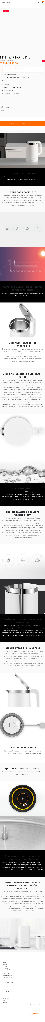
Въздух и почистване (8, 977)
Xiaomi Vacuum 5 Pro (8, 979)
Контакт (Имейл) (35, 1005)
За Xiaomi (5, 964)
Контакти (5, 966)
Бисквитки (5, 996)
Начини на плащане (8, 989)
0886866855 (37, 1014)
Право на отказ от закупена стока (11, 987)
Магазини (5, 968)
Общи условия (6, 994)
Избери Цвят (4, 107)
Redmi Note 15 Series (7, 975)
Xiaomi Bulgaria (6, 2)
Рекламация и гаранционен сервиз (11, 986)
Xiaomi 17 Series (6, 973)
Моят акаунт (6, 1002)
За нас (4, 962)
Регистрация (6, 998)
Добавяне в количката (22, 123)
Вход (4, 1000)
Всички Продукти (7, 980)
